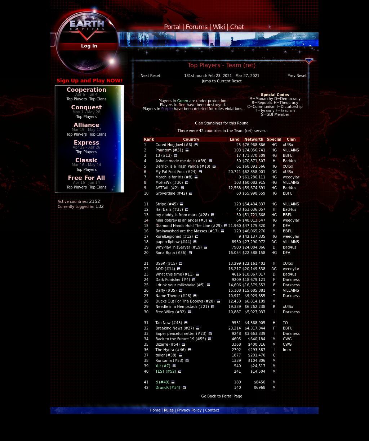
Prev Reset (297, 76)
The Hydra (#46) (171, 350)
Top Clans (98, 99)
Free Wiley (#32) (171, 312)
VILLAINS (291, 150)
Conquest (86, 107)
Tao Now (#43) (169, 323)
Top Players (77, 99)
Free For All (86, 177)
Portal (172, 27)
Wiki (219, 27)
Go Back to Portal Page (222, 396)
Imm (287, 350)
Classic (86, 160)
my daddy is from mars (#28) (182, 215)
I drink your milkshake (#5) (180, 285)
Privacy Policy (189, 410)
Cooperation (86, 89)
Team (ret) (243, 131)
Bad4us (289, 161)
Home (155, 410)
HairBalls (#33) (169, 210)
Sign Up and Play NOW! (90, 80)
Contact (212, 410)
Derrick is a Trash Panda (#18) (183, 166)
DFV (286, 226)
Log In (89, 46)
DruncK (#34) (168, 388)
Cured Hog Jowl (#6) (174, 145)
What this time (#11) (175, 274)
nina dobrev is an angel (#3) (181, 220)
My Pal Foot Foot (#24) (176, 172)
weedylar (291, 177)
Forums (196, 27)
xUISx (288, 145)
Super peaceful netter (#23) (181, 334)
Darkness (291, 280)
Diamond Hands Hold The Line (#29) (189, 226)
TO (285, 323)
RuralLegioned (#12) (174, 236)
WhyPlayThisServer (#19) (179, 247)
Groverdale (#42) (171, 193)
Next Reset (150, 76)
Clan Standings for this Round (221, 123)
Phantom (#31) (169, 150)
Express (86, 142)
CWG (287, 339)
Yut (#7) (163, 366)
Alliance (86, 125)
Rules (169, 410)
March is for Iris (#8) (174, 177)
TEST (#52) (166, 371)
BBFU (288, 156)
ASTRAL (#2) (167, 188)
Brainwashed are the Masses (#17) (187, 231)
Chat (237, 27)
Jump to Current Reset (221, 81)
